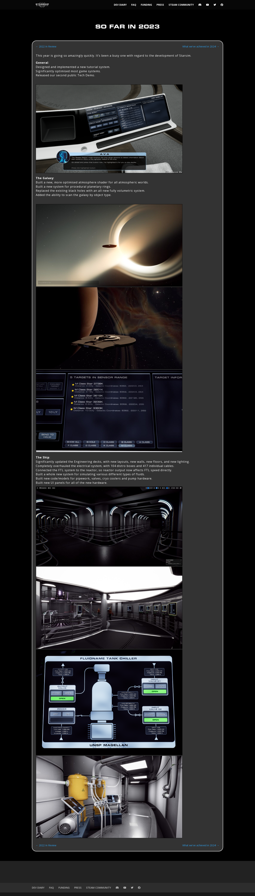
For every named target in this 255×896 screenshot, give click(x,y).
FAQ (133, 5)
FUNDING (146, 5)
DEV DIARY (120, 5)
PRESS (160, 5)
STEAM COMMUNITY (181, 5)
